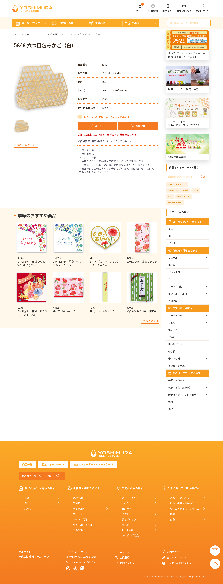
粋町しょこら (183, 196)
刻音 (170, 196)
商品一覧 (27, 464)
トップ (17, 34)
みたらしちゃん (175, 202)
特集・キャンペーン (53, 464)
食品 (170, 409)
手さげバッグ (175, 344)
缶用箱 (171, 264)
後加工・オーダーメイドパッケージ (93, 464)
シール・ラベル (176, 315)
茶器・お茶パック (177, 380)
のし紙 (171, 351)
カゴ (38, 34)
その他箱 (173, 300)
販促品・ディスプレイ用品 (182, 394)
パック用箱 (174, 272)
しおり (171, 322)
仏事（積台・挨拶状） (180, 387)
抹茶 (196, 190)
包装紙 (171, 337)
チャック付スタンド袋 (178, 190)
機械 (170, 401)
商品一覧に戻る (26, 145)
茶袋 (170, 228)
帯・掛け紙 (174, 358)
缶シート (173, 329)
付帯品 (28, 34)
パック (171, 243)
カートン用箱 (175, 286)
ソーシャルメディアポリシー (82, 562)
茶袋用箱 (173, 257)
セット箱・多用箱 (177, 293)
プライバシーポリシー (78, 552)
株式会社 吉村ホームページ (34, 556)
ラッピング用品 (52, 34)
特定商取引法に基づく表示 (81, 557)
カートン (173, 279)
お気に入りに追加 (108, 117)
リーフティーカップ (177, 184)
